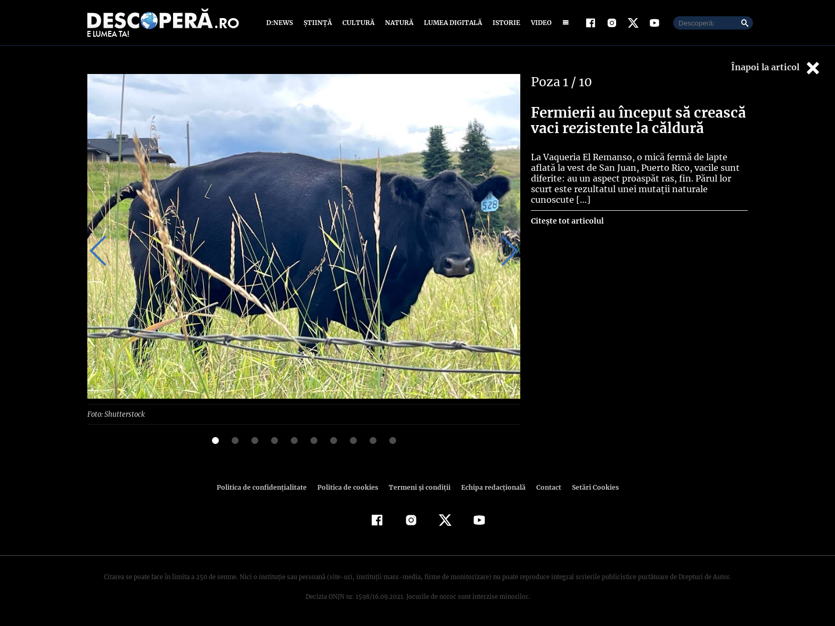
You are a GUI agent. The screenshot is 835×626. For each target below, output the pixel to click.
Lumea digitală (451, 23)
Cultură (358, 23)
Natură (398, 23)
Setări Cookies (589, 487)
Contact (544, 487)
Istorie (504, 23)
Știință (318, 23)
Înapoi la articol (776, 68)
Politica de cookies (349, 487)
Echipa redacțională (490, 487)
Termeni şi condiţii (418, 487)
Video (539, 23)
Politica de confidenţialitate (266, 487)
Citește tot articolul (567, 221)
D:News (281, 23)
